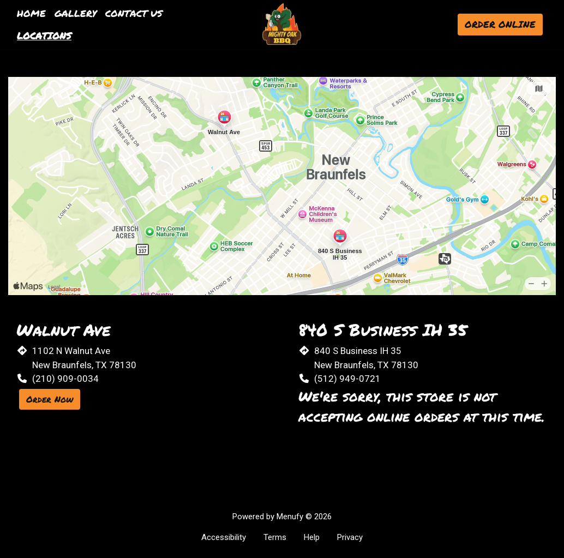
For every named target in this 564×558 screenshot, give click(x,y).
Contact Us (134, 13)
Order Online (500, 24)
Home (31, 13)
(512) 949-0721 (347, 378)
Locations (44, 35)
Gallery (76, 13)
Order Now (49, 399)
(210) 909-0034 (65, 378)
